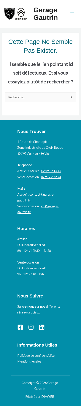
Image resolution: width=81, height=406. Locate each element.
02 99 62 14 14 (51, 171)
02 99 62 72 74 (51, 177)
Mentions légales (29, 361)
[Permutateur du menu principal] (72, 13)
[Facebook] (20, 327)
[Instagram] (31, 327)
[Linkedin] (42, 327)
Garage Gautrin (45, 13)
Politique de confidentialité (36, 355)
